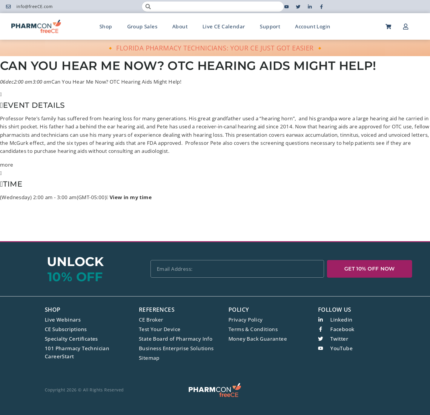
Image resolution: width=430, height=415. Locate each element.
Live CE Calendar (223, 26)
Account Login (312, 26)
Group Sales (142, 26)
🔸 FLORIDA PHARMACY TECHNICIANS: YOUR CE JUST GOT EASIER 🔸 (215, 47)
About (180, 26)
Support (270, 26)
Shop (105, 26)
